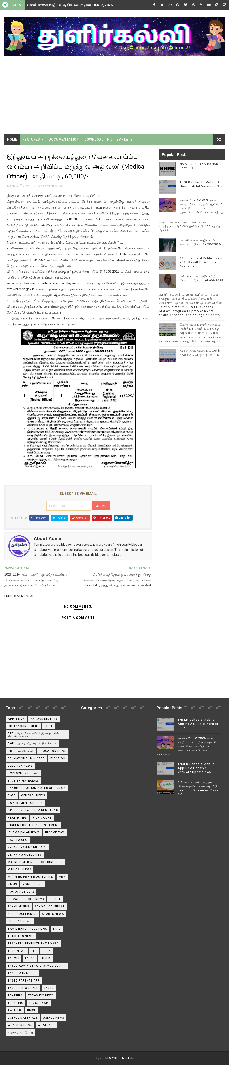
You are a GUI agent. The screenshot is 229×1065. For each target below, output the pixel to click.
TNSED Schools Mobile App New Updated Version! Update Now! (196, 768)
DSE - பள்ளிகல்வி (20, 751)
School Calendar (50, 906)
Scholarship (18, 906)
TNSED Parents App (24, 980)
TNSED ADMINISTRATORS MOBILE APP (37, 965)
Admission (16, 718)
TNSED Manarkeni (22, 973)
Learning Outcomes (24, 854)
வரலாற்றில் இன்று (20, 1032)
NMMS (12, 884)
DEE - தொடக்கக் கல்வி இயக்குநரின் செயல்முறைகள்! (33, 735)
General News (33, 795)
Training (15, 995)
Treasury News (41, 995)
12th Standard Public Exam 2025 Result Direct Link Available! (201, 262)
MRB (62, 876)
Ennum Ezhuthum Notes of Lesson (37, 788)
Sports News (53, 914)
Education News (52, 751)
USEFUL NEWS (53, 1017)
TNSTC (49, 988)
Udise (31, 1010)
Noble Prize (33, 884)
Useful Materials (22, 1017)
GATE (12, 795)
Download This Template (108, 139)
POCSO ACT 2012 (21, 891)
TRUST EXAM (39, 1002)
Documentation (64, 139)
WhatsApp (46, 1025)
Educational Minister (26, 758)
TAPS (57, 928)
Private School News (26, 899)
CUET (49, 726)
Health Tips (17, 817)
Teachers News (21, 936)
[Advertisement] (115, 95)
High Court (42, 817)
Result (55, 899)
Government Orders (25, 802)
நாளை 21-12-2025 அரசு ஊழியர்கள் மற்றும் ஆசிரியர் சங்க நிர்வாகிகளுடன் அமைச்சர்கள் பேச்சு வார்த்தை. (189, 746)
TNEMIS (13, 958)
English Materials (23, 780)
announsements (44, 718)
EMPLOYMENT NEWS (49, 186)
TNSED (45, 958)
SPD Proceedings (22, 914)
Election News (20, 765)
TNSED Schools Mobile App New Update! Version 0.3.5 (198, 723)
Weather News (20, 1025)
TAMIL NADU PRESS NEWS (27, 928)
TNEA (46, 951)
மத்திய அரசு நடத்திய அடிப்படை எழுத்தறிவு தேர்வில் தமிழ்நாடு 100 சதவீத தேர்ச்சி (190, 226)
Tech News (17, 951)
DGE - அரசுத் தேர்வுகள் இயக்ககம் (32, 743)
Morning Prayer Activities (30, 876)
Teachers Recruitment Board (33, 943)
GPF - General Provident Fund (33, 810)
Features (31, 139)
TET (34, 951)
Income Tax (54, 832)
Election (57, 758)
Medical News (19, 869)
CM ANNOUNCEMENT (23, 726)
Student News (20, 921)
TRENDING (15, 1002)
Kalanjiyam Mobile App (27, 847)
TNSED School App (23, 988)
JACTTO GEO (18, 839)
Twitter (14, 1010)
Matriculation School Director (35, 862)
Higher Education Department (33, 825)
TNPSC (30, 958)
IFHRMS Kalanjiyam (24, 832)
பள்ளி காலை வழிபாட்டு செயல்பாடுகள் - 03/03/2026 (70, 5)
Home (12, 139)
